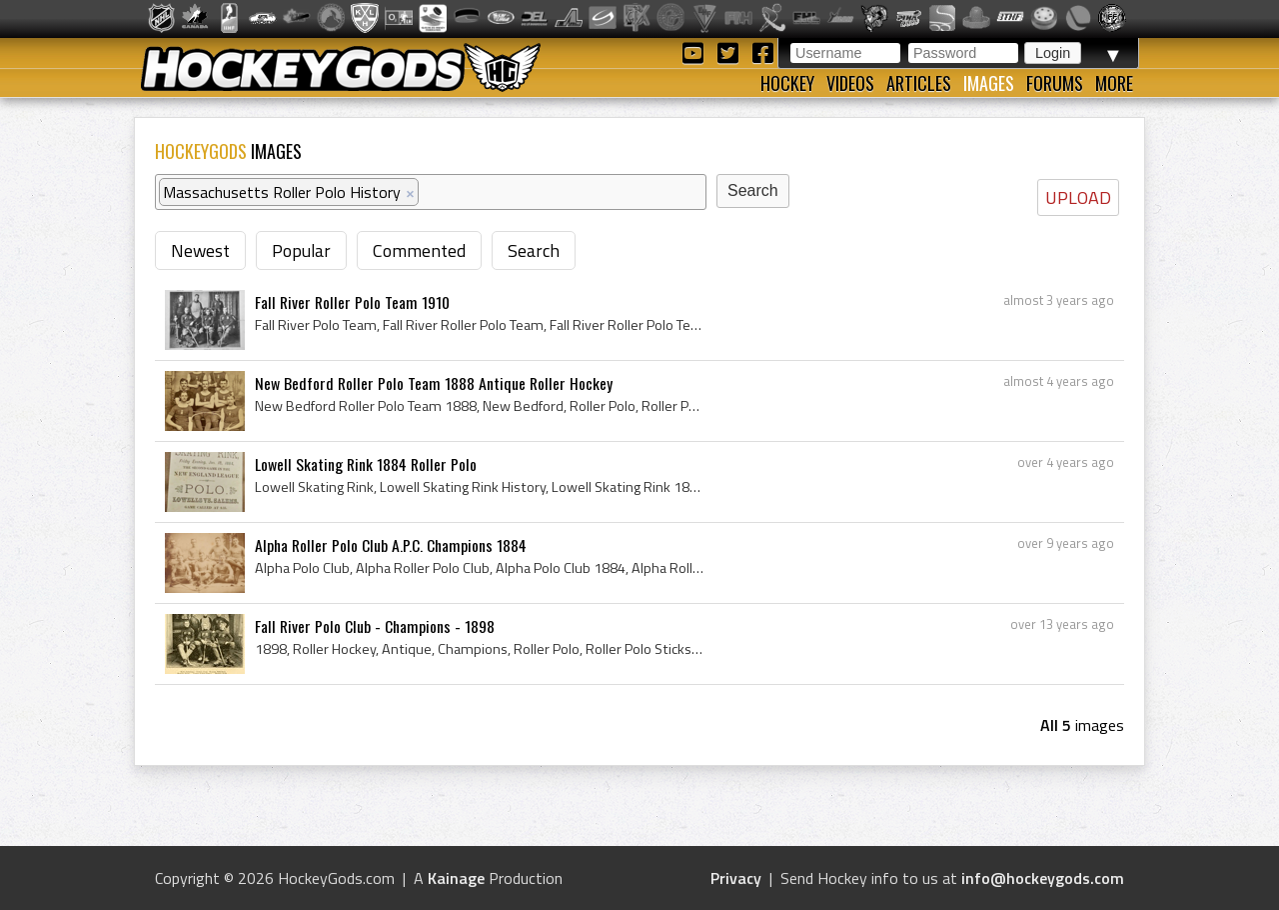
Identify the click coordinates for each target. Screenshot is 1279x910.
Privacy (735, 878)
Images (988, 83)
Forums (1054, 83)
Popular (301, 250)
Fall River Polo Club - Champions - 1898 (375, 626)
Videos (850, 83)
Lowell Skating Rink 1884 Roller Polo (366, 464)
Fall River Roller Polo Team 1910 (352, 302)
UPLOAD (1078, 197)
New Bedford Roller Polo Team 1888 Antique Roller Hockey (434, 383)
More (1114, 83)
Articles (918, 83)
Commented (419, 250)
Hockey (787, 83)
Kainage (456, 878)
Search (534, 250)
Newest (200, 250)
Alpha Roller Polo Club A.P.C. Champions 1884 (391, 545)
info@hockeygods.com (1042, 878)
